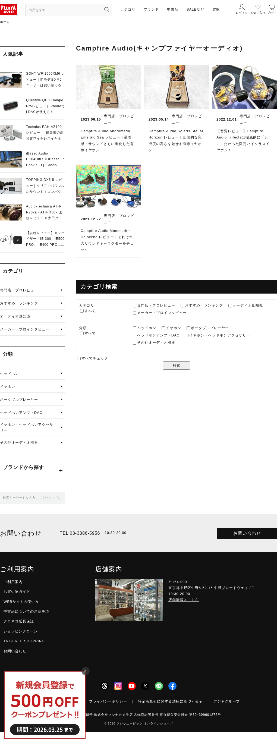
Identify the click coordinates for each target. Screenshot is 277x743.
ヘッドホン (9, 374)
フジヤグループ (226, 701)
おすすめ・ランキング (19, 303)
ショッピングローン (21, 631)
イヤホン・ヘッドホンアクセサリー (26, 427)
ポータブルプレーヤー (19, 400)
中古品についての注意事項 (26, 611)
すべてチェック (94, 358)
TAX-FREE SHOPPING (24, 641)
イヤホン (7, 387)
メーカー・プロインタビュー (24, 329)
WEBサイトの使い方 (21, 602)
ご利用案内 (13, 582)
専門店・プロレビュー (19, 290)
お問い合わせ (247, 533)
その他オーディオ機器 (19, 442)
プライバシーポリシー (108, 701)
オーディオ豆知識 (15, 316)
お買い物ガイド (17, 592)
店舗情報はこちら (183, 600)
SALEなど (195, 9)
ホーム (5, 21)
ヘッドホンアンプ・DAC (21, 413)
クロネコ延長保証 (19, 621)
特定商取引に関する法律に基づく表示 (170, 701)
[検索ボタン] (106, 9)
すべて (90, 311)
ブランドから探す (23, 467)
